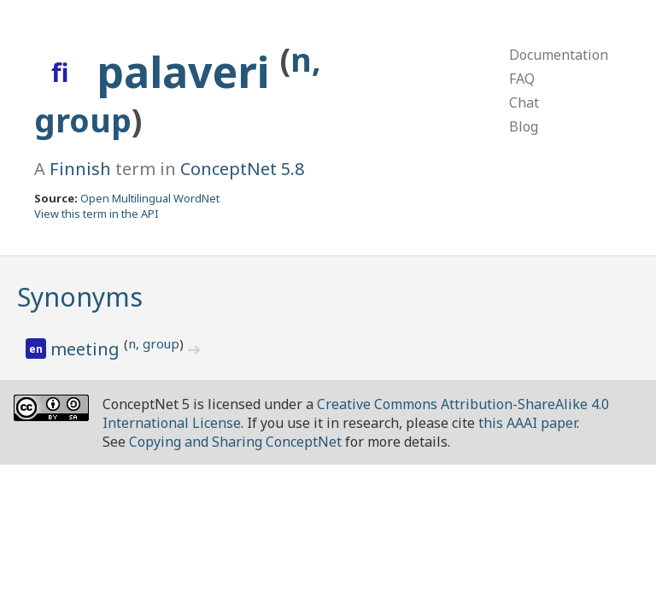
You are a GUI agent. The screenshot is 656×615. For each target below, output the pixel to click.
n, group (153, 343)
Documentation (558, 54)
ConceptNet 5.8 (242, 168)
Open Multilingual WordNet (150, 198)
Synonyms (80, 296)
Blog (523, 126)
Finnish (80, 168)
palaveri (188, 72)
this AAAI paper (527, 422)
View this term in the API (96, 213)
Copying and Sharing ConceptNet (235, 441)
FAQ (522, 78)
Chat (524, 102)
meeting (87, 348)
